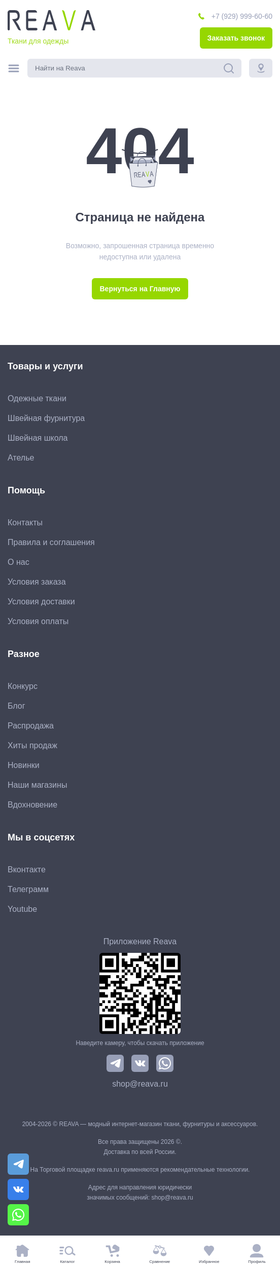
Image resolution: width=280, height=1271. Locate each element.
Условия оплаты (38, 621)
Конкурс (23, 686)
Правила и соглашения (51, 542)
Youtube (22, 909)
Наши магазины (37, 785)
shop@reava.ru (140, 1084)
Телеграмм (28, 889)
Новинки (24, 765)
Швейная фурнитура (46, 418)
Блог (16, 706)
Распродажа (31, 725)
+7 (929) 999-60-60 (242, 16)
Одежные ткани (37, 398)
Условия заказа (37, 581)
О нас (18, 562)
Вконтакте (27, 869)
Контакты (25, 522)
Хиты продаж (32, 745)
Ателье (21, 457)
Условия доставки (41, 601)
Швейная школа (37, 438)
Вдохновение (32, 804)
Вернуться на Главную (139, 289)
